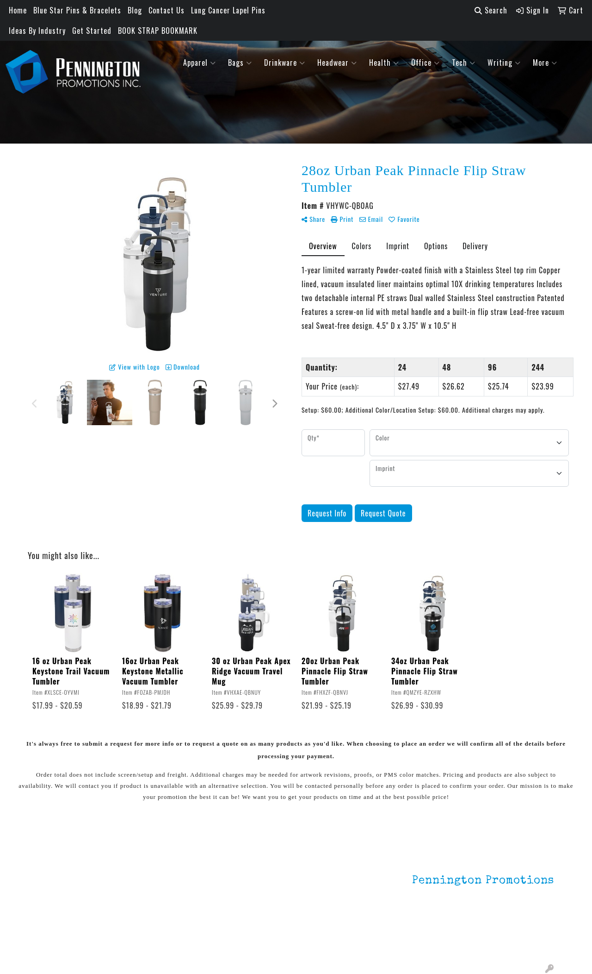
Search (491, 10)
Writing (504, 62)
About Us (52, 878)
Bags (240, 62)
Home (18, 10)
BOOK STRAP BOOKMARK (157, 30)
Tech (463, 62)
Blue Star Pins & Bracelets (77, 10)
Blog (135, 10)
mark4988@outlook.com (514, 942)
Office (425, 62)
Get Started (91, 30)
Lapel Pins (142, 865)
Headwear (337, 62)
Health (384, 62)
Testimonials (59, 904)
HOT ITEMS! (144, 902)
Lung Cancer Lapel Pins (228, 10)
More (545, 62)
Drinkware (284, 62)
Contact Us (166, 10)
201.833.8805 (531, 931)
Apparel (199, 62)
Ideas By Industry (37, 30)
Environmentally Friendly (151, 884)
